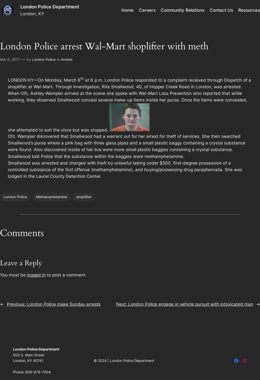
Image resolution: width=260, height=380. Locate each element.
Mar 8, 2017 (10, 59)
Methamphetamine (51, 197)
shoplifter (84, 197)
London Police (44, 59)
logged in (36, 274)
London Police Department (49, 6)
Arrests (66, 59)
